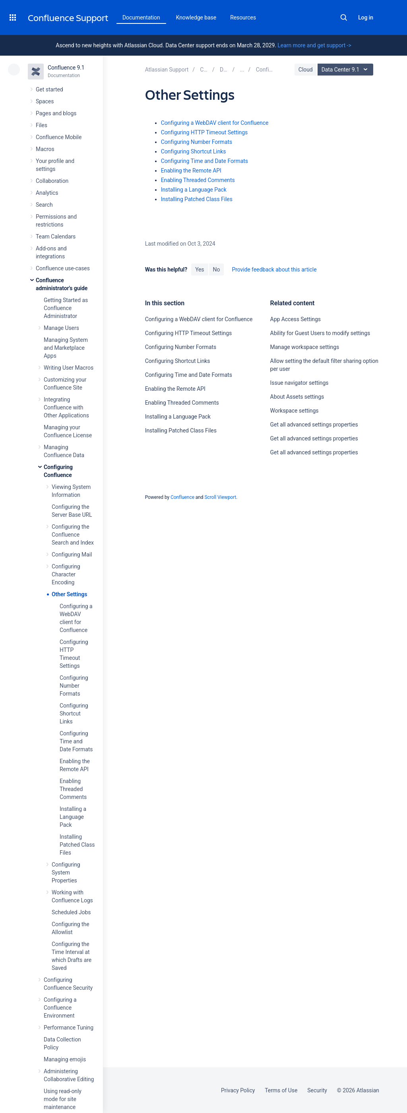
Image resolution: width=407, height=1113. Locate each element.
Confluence (182, 497)
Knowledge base (196, 17)
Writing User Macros (68, 368)
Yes (199, 269)
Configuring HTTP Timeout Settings (204, 132)
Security (317, 1090)
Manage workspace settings (304, 347)
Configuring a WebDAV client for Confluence (215, 123)
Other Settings (69, 594)
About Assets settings (297, 397)
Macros (45, 149)
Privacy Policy (238, 1090)
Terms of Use (281, 1090)
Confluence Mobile (58, 137)
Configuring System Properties (66, 872)
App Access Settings (295, 319)
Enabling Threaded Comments (73, 789)
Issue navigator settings (299, 383)
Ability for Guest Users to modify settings (320, 333)
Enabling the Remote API (191, 170)
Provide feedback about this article (274, 269)
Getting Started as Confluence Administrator (66, 308)
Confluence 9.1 (66, 67)
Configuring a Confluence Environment (60, 1008)
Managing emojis (65, 1059)
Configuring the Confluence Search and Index (73, 535)
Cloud (305, 69)
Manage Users (61, 328)
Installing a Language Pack (73, 817)
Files (41, 125)
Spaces (45, 101)
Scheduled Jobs (71, 912)
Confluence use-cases (63, 268)
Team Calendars (56, 236)
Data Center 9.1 (346, 70)
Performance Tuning (68, 1027)
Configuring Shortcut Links (74, 713)
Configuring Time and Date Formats (76, 741)
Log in (365, 17)
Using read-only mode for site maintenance (62, 1099)
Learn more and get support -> (314, 45)
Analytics (47, 193)
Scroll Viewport (220, 497)
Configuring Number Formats (74, 686)
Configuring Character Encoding (66, 574)
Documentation (141, 17)
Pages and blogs (56, 113)
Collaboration (52, 181)
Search (343, 17)
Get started (49, 89)
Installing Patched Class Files (77, 845)
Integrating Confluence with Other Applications (66, 407)
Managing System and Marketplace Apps (66, 348)
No (216, 269)
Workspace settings (294, 410)
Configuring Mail (72, 554)
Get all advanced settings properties (314, 424)
